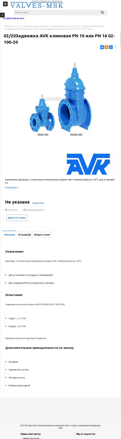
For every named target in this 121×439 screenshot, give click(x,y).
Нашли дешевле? (33, 210)
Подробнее (12, 187)
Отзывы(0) (24, 234)
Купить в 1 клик (16, 217)
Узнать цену (38, 203)
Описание (9, 234)
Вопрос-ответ (42, 234)
